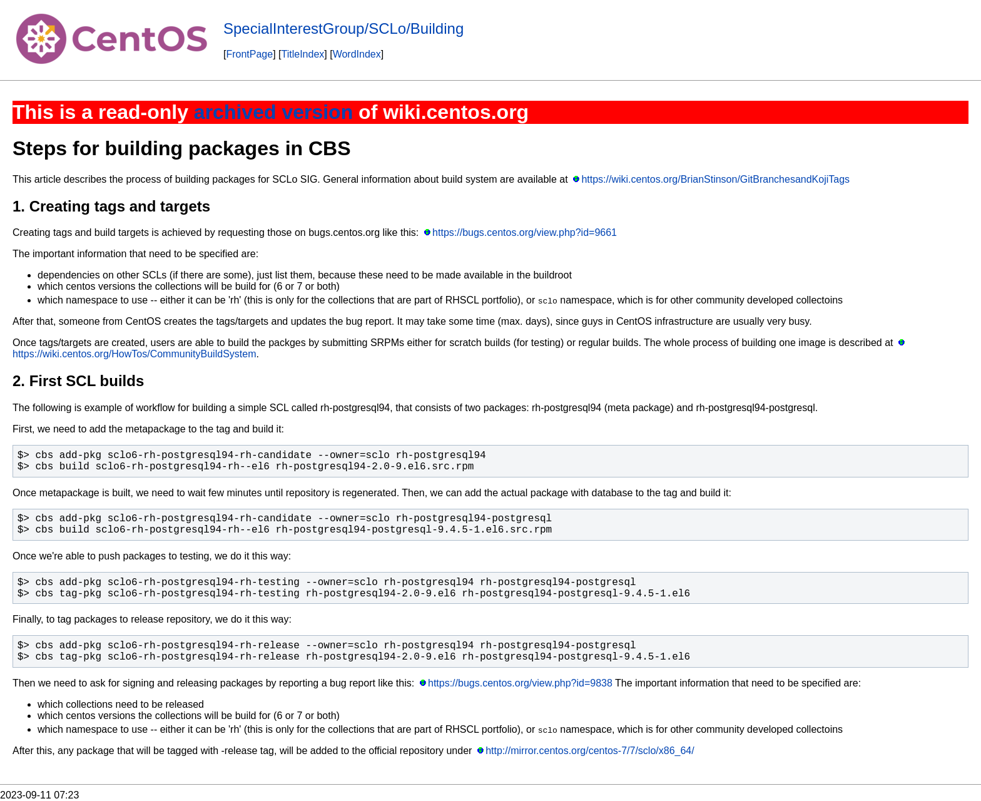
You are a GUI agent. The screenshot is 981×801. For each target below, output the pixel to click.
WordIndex (357, 54)
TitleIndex (303, 54)
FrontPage (249, 54)
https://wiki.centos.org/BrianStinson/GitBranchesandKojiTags (715, 179)
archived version (273, 112)
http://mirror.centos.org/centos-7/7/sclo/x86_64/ (589, 750)
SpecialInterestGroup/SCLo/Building (343, 28)
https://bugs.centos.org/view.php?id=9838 (520, 683)
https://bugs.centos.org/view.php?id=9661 (524, 232)
